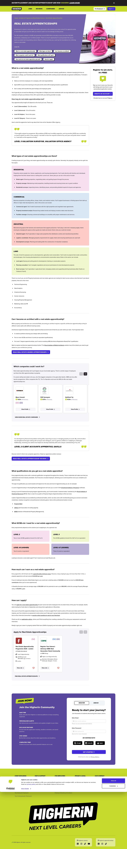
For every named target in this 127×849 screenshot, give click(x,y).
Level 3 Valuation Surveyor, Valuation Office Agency (42, 141)
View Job (20, 668)
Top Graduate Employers (22, 793)
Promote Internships (60, 780)
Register (82, 703)
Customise (113, 843)
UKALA (16, 508)
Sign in (110, 98)
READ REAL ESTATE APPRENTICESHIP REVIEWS (31, 459)
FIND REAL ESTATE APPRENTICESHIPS (27, 676)
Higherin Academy (100, 783)
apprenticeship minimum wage (42, 574)
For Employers (100, 9)
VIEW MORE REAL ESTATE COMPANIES (27, 417)
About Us (97, 780)
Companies (18, 786)
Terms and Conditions (81, 780)
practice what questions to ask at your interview (46, 615)
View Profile (25, 409)
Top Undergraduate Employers (23, 796)
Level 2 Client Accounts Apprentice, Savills (37, 447)
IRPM (15, 511)
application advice (27, 619)
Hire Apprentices (59, 783)
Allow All (113, 837)
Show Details (25, 845)
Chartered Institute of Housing (70, 488)
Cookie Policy (79, 786)
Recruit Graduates (60, 786)
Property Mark (18, 504)
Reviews (17, 783)
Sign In (111, 9)
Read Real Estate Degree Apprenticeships (31, 352)
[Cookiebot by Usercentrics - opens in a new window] (10, 846)
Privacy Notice (95, 757)
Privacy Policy (79, 783)
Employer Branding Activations (63, 793)
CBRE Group (45, 653)
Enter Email (75, 718)
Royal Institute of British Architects (54, 345)
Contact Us (38, 780)
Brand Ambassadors (60, 789)
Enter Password (77, 728)
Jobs (16, 780)
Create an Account (102, 94)
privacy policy (31, 841)
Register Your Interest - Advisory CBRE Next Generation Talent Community (50, 648)
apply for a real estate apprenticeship (27, 605)
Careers (97, 786)
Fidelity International (22, 651)
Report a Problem (40, 783)
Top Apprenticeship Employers (23, 789)
